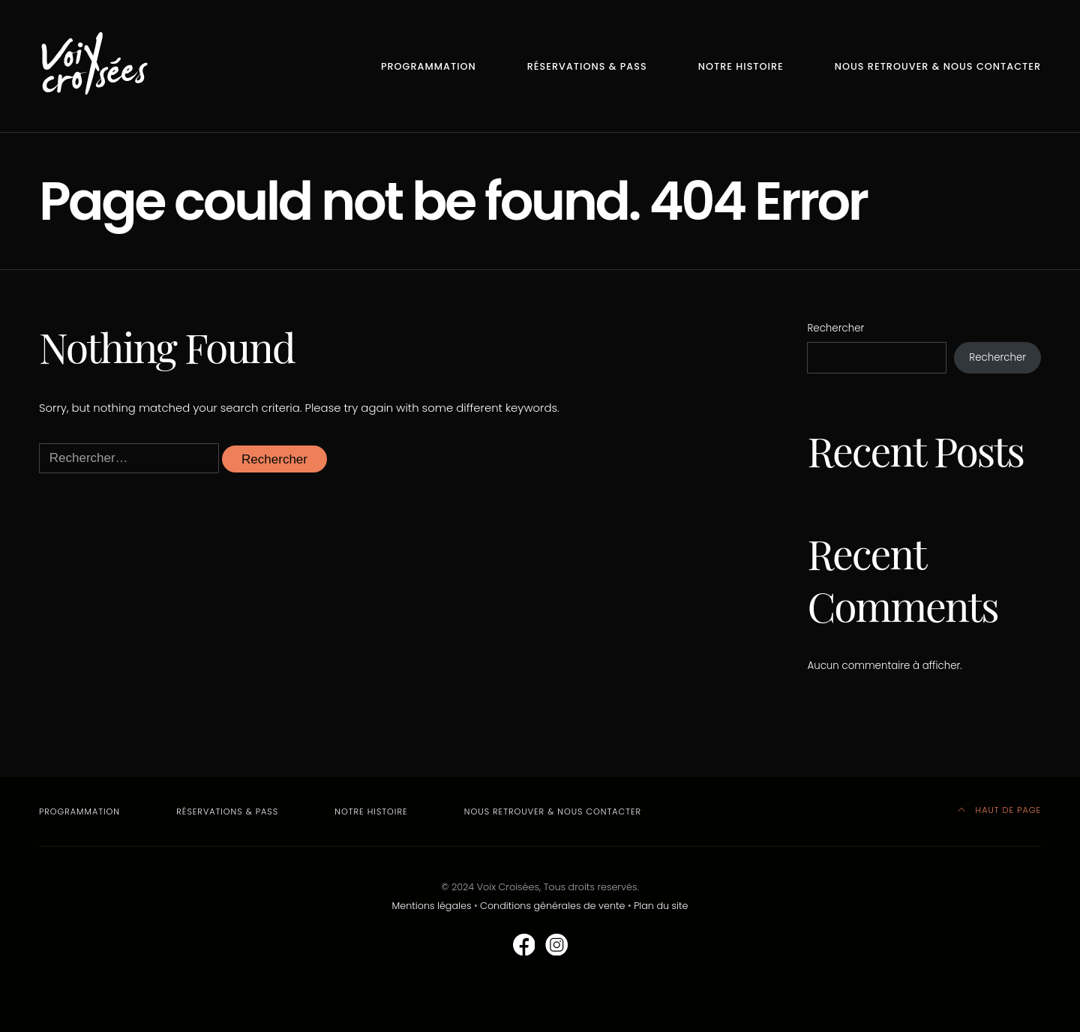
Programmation (428, 66)
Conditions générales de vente (552, 905)
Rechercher (835, 328)
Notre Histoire (741, 66)
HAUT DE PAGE (999, 810)
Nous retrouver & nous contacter (938, 66)
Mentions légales (432, 905)
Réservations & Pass (587, 66)
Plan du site (661, 905)
